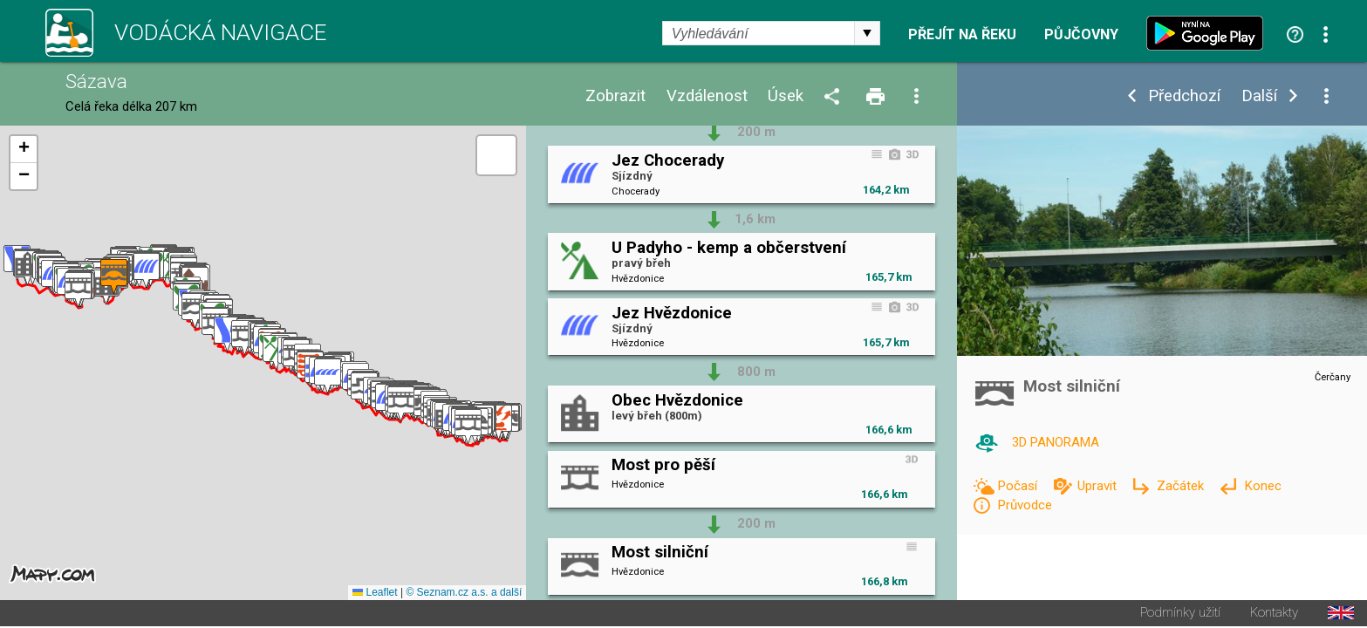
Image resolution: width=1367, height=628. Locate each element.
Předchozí (1184, 96)
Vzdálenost (707, 96)
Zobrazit (615, 96)
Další (1259, 96)
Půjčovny (1081, 35)
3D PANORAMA (1055, 442)
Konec (1263, 486)
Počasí (1019, 486)
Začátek (1182, 486)
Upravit (1098, 486)
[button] (498, 423)
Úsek (785, 96)
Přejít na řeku (962, 35)
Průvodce (1024, 505)
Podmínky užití (1180, 614)
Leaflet (374, 594)
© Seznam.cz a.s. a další (464, 594)
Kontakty (1274, 614)
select (867, 33)
